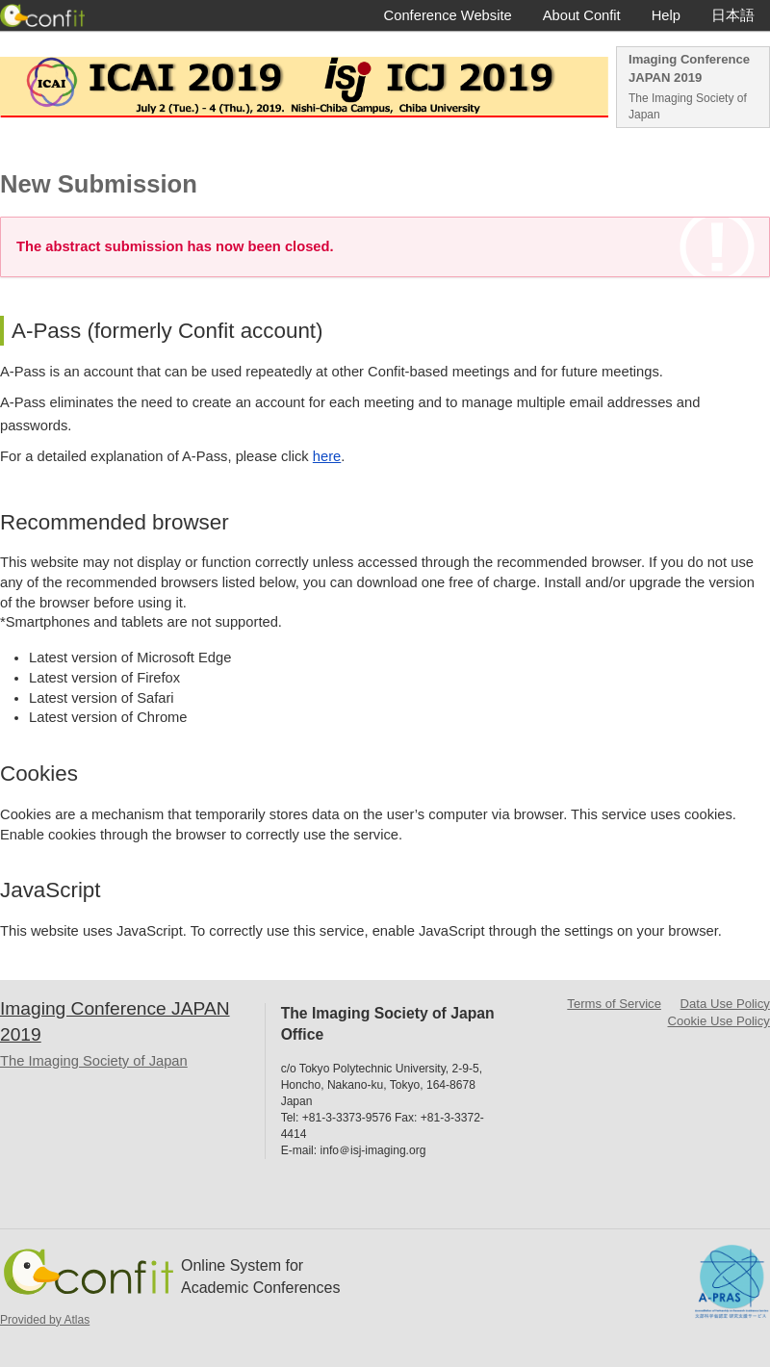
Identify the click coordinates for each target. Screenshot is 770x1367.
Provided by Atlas (45, 1320)
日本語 (733, 15)
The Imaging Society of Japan (688, 106)
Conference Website (448, 15)
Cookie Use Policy (719, 1021)
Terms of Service (614, 1003)
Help (666, 15)
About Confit (582, 15)
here (327, 456)
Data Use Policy (725, 1003)
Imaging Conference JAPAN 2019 (689, 68)
